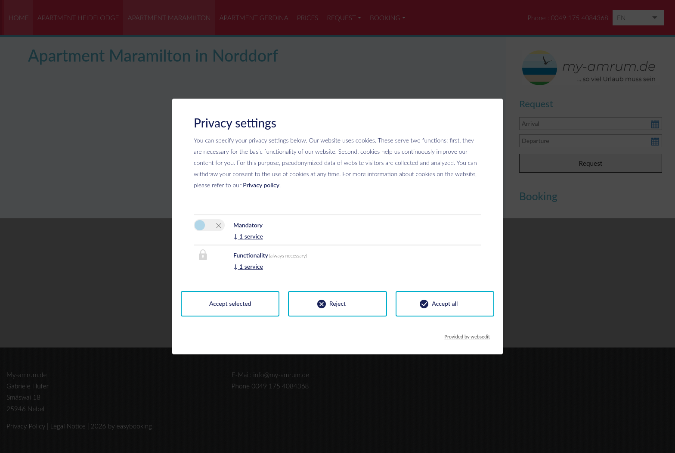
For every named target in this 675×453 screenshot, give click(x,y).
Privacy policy (261, 185)
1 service (248, 236)
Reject (337, 303)
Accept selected (230, 303)
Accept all (445, 303)
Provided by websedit (467, 334)
